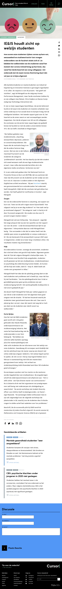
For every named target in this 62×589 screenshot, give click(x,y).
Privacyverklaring (18, 581)
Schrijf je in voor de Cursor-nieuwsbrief (47, 575)
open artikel (14, 462)
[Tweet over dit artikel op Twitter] (59, 45)
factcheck (37, 183)
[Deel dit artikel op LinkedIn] (59, 49)
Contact (16, 585)
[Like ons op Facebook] (30, 577)
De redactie (17, 577)
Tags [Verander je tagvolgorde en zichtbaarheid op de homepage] (43, 4)
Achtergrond (5, 577)
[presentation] (14, 540)
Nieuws (3, 575)
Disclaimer (16, 579)
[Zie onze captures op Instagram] (30, 575)
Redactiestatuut (18, 583)
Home (15, 575)
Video (3, 583)
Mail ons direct (7, 567)
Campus (4, 579)
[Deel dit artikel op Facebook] (59, 42)
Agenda (4, 585)
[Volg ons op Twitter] (29, 579)
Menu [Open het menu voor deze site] (51, 4)
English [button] (34, 4)
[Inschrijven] (58, 579)
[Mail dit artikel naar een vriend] (59, 52)
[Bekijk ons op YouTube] (29, 583)
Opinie (3, 581)
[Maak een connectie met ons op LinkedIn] (29, 581)
